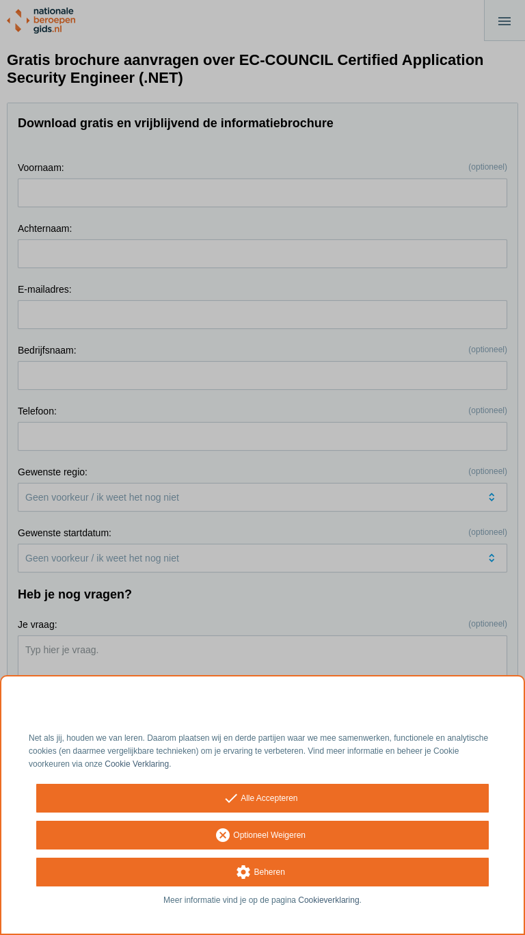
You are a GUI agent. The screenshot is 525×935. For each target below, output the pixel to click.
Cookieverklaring (328, 900)
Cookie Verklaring (137, 764)
